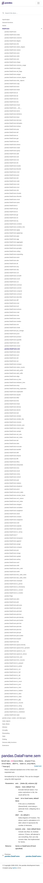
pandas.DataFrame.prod (12, 333)
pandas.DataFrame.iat (11, 96)
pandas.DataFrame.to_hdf (12, 672)
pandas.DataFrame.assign (13, 544)
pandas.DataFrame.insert (12, 105)
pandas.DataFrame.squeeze (13, 529)
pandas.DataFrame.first (12, 400)
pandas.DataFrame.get (12, 138)
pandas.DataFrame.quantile (13, 340)
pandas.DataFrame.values (13, 50)
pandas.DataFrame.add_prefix (14, 370)
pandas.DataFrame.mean (12, 318)
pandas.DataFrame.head (12, 89)
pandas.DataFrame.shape (12, 62)
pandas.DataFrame (10, 31)
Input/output (6, 19)
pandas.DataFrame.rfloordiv (13, 196)
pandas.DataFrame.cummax (13, 285)
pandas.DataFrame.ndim (12, 56)
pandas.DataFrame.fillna (12, 462)
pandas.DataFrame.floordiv (13, 169)
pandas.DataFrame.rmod (12, 199)
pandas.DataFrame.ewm (12, 257)
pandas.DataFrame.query (12, 150)
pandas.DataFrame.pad (12, 480)
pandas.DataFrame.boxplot (13, 638)
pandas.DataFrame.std (11, 358)
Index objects (6, 721)
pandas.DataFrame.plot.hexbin (14, 620)
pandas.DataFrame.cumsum (13, 294)
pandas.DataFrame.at (11, 92)
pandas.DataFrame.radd (12, 181)
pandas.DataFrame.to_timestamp (15, 587)
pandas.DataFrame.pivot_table (14, 492)
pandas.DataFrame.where (12, 144)
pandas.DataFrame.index (12, 34)
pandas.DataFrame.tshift (12, 571)
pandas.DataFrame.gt (11, 208)
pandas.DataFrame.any (12, 266)
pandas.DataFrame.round (12, 346)
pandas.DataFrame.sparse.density (15, 644)
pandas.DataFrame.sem (12, 349)
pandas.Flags (9, 596)
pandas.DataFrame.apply (12, 230)
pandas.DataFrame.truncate (13, 446)
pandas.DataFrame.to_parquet (14, 663)
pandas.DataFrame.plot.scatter (14, 635)
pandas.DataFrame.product (13, 336)
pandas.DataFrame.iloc (12, 102)
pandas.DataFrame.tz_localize (14, 593)
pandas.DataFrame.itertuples (13, 123)
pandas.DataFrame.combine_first (15, 227)
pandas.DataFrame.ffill (11, 458)
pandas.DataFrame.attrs (12, 599)
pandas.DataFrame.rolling (12, 251)
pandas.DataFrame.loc (11, 99)
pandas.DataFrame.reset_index (14, 428)
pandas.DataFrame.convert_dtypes (15, 77)
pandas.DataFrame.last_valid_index (15, 577)
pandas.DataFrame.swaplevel (14, 510)
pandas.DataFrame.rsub (12, 184)
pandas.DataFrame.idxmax (13, 407)
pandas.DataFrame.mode (12, 327)
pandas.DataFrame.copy (12, 83)
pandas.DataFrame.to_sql (12, 675)
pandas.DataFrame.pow (12, 175)
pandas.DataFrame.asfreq (12, 559)
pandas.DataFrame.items (12, 111)
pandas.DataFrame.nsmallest (13, 507)
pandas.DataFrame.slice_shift (14, 568)
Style (3, 736)
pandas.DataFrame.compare (13, 547)
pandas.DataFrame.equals (13, 394)
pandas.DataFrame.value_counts (15, 367)
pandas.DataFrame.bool (12, 86)
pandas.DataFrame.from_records (15, 660)
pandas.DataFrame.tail (11, 132)
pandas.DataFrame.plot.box (13, 614)
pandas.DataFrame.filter (12, 397)
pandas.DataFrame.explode (13, 526)
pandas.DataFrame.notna (12, 474)
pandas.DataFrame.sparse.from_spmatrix (17, 648)
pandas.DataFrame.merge (13, 553)
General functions (7, 22)
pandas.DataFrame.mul (12, 160)
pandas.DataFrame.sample (13, 431)
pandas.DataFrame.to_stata (13, 696)
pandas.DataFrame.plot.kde (13, 626)
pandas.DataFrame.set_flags (13, 71)
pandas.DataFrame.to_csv (13, 669)
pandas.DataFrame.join (12, 550)
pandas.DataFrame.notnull (13, 477)
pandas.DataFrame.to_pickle (13, 666)
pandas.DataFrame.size (12, 59)
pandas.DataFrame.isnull (12, 471)
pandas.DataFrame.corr (12, 272)
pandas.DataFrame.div (11, 163)
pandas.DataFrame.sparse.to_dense (16, 654)
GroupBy (5, 730)
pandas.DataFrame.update (13, 556)
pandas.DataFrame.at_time (13, 379)
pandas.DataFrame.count (12, 279)
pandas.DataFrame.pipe (12, 236)
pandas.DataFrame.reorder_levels (15, 495)
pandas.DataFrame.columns (13, 38)
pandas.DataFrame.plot (12, 602)
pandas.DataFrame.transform (13, 245)
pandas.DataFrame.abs (12, 260)
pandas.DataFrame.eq (11, 221)
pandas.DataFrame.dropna (13, 455)
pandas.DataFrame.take (12, 443)
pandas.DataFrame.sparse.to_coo (15, 651)
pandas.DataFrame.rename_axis (14, 425)
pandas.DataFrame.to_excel (13, 681)
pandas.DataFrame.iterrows (13, 120)
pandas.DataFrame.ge (11, 214)
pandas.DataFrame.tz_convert (14, 590)
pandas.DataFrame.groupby (13, 248)
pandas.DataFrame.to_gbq (13, 699)
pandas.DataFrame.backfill (13, 449)
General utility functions (9, 742)
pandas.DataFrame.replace (13, 483)
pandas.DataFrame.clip (12, 269)
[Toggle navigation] (38, 3)
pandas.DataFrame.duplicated (14, 391)
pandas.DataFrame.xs (11, 135)
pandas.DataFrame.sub (12, 156)
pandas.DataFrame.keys (12, 117)
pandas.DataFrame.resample (13, 580)
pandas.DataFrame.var (12, 361)
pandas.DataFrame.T (11, 535)
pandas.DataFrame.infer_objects (14, 80)
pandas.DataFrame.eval (12, 303)
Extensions (5, 745)
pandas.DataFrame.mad (12, 312)
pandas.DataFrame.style (12, 715)
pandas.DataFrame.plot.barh (13, 611)
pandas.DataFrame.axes (12, 53)
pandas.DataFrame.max (12, 315)
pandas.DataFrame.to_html (13, 687)
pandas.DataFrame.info (12, 44)
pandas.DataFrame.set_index (13, 437)
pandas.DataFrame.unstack (13, 516)
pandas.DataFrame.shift (12, 565)
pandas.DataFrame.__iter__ (13, 108)
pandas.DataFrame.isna (12, 468)
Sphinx (14, 868)
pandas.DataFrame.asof (12, 562)
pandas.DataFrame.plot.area (13, 605)
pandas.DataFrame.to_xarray (13, 532)
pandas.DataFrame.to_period (13, 583)
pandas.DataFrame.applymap (14, 233)
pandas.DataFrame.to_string (13, 706)
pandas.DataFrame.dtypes (13, 41)
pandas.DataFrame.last (12, 413)
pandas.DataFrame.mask (12, 147)
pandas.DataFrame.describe (13, 297)
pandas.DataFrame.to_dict (13, 678)
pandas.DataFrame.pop (12, 129)
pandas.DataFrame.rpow (12, 202)
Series (4, 25)
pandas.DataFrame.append (13, 541)
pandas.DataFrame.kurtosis (13, 309)
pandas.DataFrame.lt (11, 205)
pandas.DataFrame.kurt (12, 306)
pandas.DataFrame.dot (12, 178)
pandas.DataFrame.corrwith (13, 275)
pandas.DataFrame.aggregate (14, 242)
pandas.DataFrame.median (13, 321)
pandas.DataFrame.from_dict (13, 657)
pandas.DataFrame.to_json (13, 684)
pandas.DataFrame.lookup (13, 126)
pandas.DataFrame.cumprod (13, 291)
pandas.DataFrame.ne (11, 217)
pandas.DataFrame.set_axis (13, 434)
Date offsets (6, 724)
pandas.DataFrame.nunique (13, 364)
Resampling (6, 733)
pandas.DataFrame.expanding (14, 254)
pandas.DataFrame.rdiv (12, 190)
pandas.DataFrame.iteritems (13, 114)
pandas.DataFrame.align (12, 376)
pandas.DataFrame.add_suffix (14, 373)
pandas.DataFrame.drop (12, 385)
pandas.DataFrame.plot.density (14, 617)
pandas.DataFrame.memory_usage (15, 65)
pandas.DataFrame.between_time (15, 382)
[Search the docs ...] (21, 13)
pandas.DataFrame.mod (12, 172)
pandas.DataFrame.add (12, 153)
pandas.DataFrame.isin (12, 141)
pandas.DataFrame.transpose (14, 538)
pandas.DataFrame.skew (12, 352)
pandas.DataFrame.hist (12, 641)
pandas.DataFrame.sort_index (14, 501)
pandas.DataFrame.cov (12, 282)
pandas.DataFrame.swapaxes (14, 519)
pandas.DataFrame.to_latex (13, 693)
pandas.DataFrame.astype (13, 74)
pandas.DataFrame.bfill (12, 452)
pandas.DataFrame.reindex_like (14, 419)
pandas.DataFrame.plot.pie (13, 632)
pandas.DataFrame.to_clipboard (14, 709)
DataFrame (5, 28)
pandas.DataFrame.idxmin (13, 410)
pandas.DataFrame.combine (13, 224)
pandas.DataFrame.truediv (13, 166)
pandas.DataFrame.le (11, 211)
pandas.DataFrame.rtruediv (13, 193)
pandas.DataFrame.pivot (12, 489)
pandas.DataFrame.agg (12, 239)
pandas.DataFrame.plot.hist (13, 623)
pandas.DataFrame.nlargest (13, 504)
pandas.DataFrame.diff (11, 300)
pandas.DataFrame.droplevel (13, 486)
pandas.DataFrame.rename (13, 422)
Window (4, 727)
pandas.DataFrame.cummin (13, 288)
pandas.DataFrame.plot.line (13, 629)
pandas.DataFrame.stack (12, 513)
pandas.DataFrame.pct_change (14, 330)
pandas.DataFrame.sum (12, 355)
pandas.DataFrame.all (11, 263)
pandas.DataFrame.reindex (13, 416)
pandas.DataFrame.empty (12, 68)
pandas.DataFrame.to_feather (14, 690)
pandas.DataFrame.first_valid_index (15, 574)
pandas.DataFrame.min (12, 324)
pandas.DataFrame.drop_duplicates (15, 388)
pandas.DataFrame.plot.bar (13, 608)
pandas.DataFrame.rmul (12, 187)
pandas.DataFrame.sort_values (14, 498)
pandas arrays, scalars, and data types (14, 718)
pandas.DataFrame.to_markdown (15, 712)
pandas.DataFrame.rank (12, 343)
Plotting (4, 739)
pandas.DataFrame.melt (12, 523)
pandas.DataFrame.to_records (14, 702)
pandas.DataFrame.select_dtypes (15, 47)
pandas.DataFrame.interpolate (14, 465)
